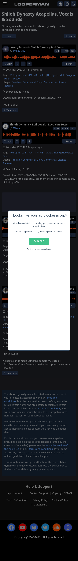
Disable (39, 241)
